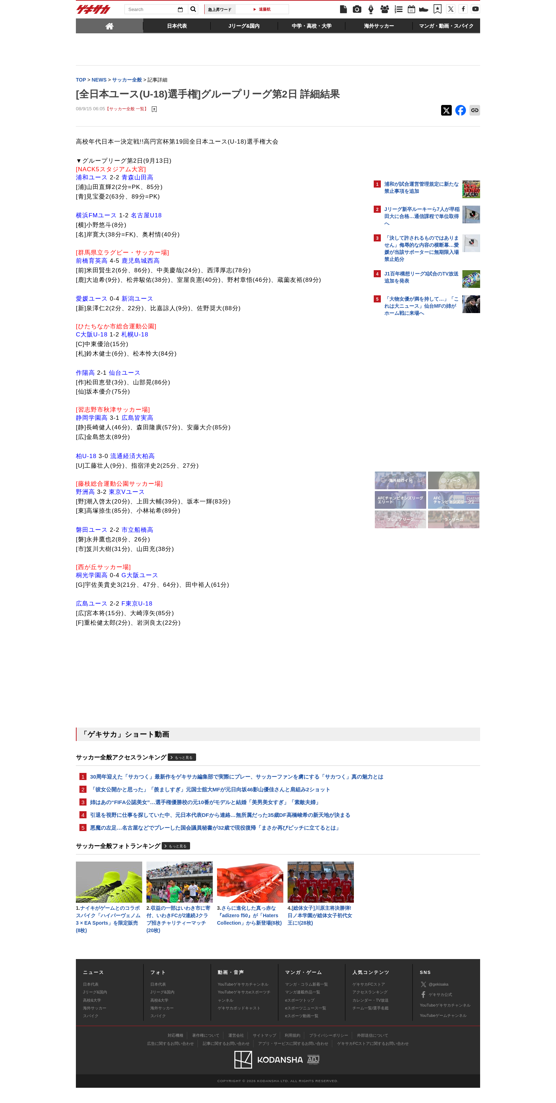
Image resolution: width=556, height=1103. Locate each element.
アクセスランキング (370, 1007)
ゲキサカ (93, 11)
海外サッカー (94, 1023)
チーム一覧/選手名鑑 (370, 1023)
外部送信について (372, 1050)
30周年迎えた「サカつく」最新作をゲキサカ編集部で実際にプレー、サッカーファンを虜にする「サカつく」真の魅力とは (220, 782)
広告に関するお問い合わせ (170, 1059)
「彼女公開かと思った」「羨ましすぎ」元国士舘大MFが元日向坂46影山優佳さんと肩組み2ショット (210, 799)
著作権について (205, 1050)
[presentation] (109, 25)
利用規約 (292, 1050)
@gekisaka (434, 999)
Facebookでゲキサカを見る (414, 442)
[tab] (109, 25)
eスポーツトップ (300, 1015)
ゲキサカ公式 (436, 1010)
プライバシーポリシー (328, 1050)
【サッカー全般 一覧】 (127, 109)
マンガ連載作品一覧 (302, 1007)
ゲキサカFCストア (368, 999)
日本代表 (91, 999)
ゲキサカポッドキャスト (239, 1023)
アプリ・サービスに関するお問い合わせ (293, 1059)
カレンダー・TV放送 (370, 1015)
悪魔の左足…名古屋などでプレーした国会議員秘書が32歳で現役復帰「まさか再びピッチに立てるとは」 (215, 840)
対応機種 (175, 1050)
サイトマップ (264, 1050)
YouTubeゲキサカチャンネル (243, 999)
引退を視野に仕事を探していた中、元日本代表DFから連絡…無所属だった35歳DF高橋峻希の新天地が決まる (220, 826)
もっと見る (184, 758)
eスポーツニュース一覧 (305, 1023)
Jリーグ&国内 (95, 1007)
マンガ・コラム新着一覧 (306, 999)
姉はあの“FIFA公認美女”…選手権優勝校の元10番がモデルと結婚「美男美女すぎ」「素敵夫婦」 (205, 813)
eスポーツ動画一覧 (301, 1031)
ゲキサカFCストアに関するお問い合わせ (373, 1059)
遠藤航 (265, 9)
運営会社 (236, 1050)
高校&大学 (92, 1015)
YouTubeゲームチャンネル (443, 1031)
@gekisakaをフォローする (413, 427)
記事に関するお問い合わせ (226, 1059)
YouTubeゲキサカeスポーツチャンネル (244, 1011)
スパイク (91, 1031)
